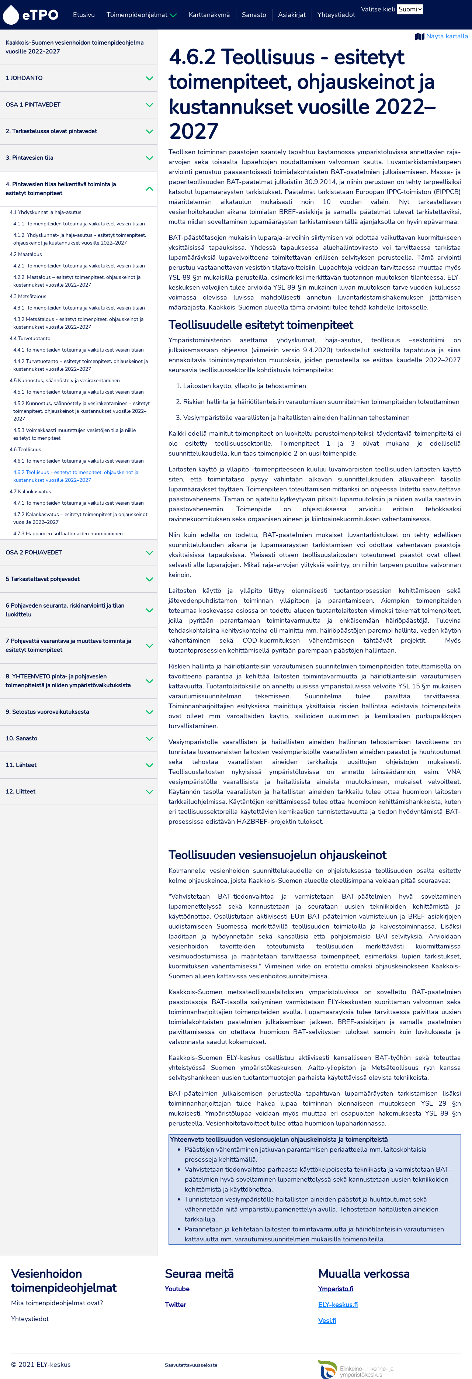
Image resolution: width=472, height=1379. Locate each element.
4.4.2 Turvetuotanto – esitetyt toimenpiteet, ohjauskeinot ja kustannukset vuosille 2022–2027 (80, 365)
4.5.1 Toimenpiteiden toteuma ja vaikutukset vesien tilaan (78, 391)
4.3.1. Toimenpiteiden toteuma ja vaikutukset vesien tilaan (79, 307)
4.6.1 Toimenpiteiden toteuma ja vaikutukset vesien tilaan (78, 460)
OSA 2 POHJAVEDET (34, 553)
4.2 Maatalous (26, 254)
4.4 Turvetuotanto (30, 338)
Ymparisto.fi (335, 1289)
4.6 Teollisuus (25, 449)
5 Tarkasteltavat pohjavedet (43, 579)
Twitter (175, 1304)
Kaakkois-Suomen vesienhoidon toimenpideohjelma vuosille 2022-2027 (74, 47)
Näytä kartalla (447, 36)
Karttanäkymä (209, 14)
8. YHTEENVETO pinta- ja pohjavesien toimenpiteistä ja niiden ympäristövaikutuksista (68, 681)
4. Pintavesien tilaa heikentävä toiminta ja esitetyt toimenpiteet (61, 188)
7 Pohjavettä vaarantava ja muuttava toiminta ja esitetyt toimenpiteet (68, 645)
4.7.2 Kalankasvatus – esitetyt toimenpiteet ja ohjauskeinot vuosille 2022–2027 (80, 518)
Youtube (177, 1289)
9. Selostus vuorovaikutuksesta (47, 712)
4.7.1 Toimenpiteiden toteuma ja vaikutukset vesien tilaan (78, 503)
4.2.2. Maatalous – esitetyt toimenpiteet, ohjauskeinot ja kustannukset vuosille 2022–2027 (76, 281)
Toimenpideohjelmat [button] (142, 14)
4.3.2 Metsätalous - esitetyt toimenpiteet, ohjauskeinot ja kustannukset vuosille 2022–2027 (78, 323)
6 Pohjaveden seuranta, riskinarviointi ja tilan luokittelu (65, 610)
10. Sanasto (21, 739)
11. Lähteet (21, 765)
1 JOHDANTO (24, 78)
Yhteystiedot (336, 14)
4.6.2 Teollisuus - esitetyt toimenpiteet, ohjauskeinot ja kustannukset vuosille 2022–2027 (75, 476)
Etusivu (84, 14)
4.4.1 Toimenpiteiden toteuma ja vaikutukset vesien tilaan (78, 349)
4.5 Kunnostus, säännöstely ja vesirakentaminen (65, 380)
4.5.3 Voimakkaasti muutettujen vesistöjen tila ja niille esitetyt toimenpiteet (74, 434)
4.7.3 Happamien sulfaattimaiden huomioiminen (68, 533)
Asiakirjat (292, 14)
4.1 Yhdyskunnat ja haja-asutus (45, 212)
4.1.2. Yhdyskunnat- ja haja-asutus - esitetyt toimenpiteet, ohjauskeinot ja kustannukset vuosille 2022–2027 (79, 239)
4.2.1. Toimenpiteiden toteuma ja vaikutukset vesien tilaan (79, 265)
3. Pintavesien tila (29, 158)
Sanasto (254, 14)
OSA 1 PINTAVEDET (33, 105)
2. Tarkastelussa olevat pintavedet (51, 131)
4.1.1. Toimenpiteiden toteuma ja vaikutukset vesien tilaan (79, 223)
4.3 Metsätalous (28, 296)
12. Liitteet (20, 792)
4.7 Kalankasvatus (30, 491)
